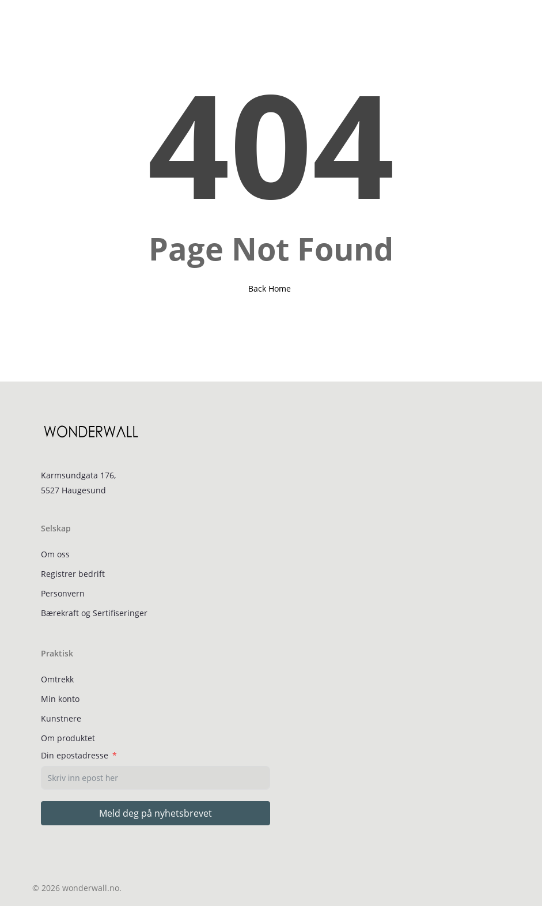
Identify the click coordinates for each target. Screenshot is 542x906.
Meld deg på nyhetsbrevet (155, 813)
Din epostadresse (74, 755)
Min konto (60, 698)
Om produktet (68, 738)
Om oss (55, 554)
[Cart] (496, 21)
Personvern (63, 593)
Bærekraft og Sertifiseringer (94, 612)
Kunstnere (61, 718)
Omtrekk (57, 679)
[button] (38, 21)
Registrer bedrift (73, 573)
